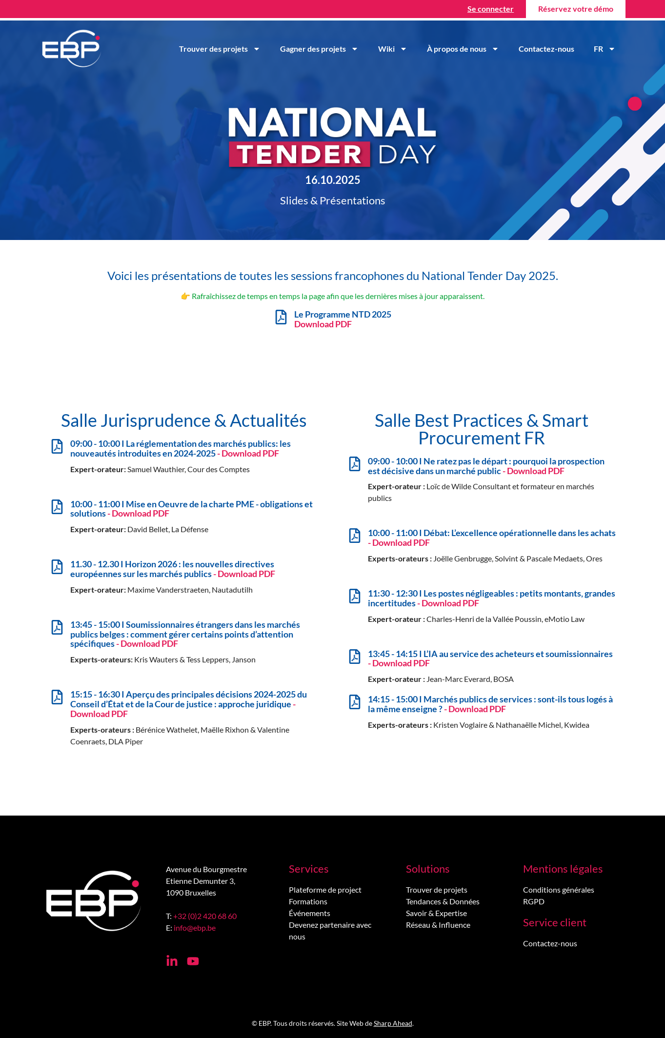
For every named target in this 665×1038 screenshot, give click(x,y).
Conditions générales (558, 889)
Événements (309, 913)
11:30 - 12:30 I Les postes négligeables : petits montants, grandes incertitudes (491, 598)
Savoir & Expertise (436, 913)
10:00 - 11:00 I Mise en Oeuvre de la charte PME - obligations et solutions (191, 509)
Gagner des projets (319, 49)
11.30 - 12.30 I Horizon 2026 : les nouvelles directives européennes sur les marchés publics (172, 569)
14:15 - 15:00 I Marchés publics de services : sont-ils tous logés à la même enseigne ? (490, 704)
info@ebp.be (195, 927)
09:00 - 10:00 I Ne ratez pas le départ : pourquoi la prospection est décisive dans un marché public (486, 466)
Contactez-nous (546, 48)
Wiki (392, 49)
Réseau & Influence (438, 924)
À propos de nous (463, 49)
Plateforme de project (325, 889)
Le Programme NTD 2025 (342, 319)
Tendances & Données (443, 901)
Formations (308, 901)
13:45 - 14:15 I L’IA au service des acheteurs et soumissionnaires (490, 658)
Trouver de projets (436, 889)
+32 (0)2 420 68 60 (205, 915)
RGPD (533, 901)
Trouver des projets (220, 49)
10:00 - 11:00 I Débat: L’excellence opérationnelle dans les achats (492, 537)
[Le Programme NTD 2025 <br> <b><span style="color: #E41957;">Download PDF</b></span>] (281, 317)
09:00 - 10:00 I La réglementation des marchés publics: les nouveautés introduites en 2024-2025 (180, 448)
